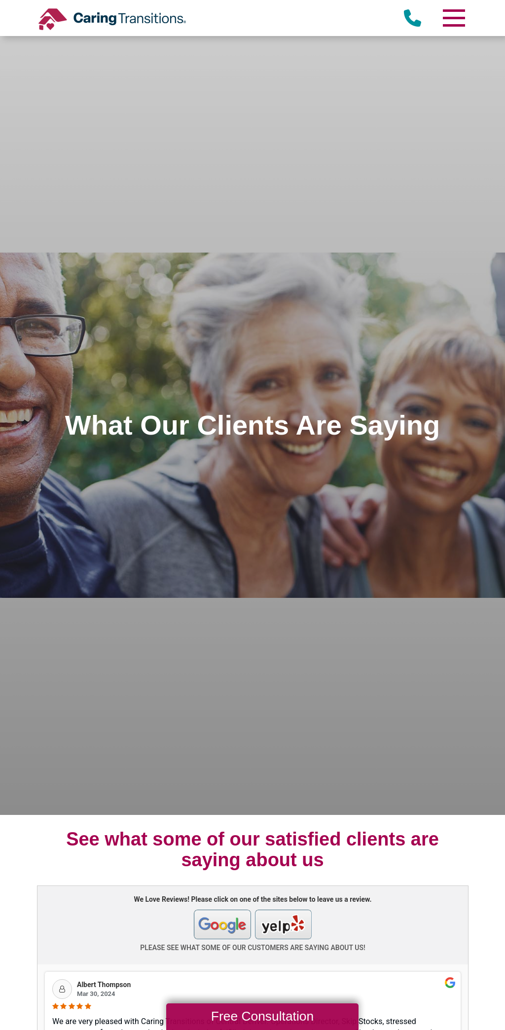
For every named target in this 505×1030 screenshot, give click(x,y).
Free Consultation (262, 1016)
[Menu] (453, 18)
